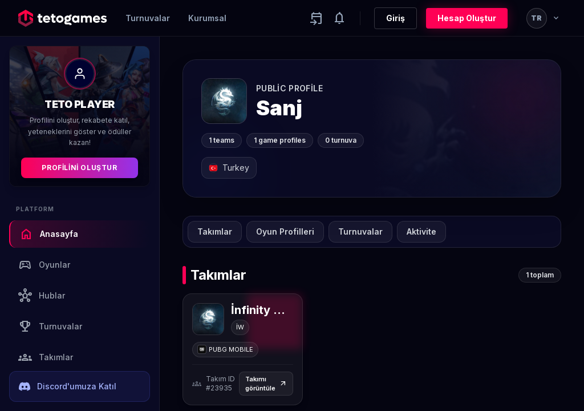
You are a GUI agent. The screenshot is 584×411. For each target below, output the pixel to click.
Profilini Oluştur (79, 167)
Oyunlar (44, 265)
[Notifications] (339, 18)
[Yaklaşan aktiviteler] (316, 18)
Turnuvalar (147, 18)
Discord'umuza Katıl (67, 386)
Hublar (41, 296)
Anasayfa (48, 234)
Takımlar (45, 357)
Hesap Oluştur (466, 18)
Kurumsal (207, 18)
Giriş (395, 18)
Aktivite (421, 231)
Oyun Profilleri (285, 231)
